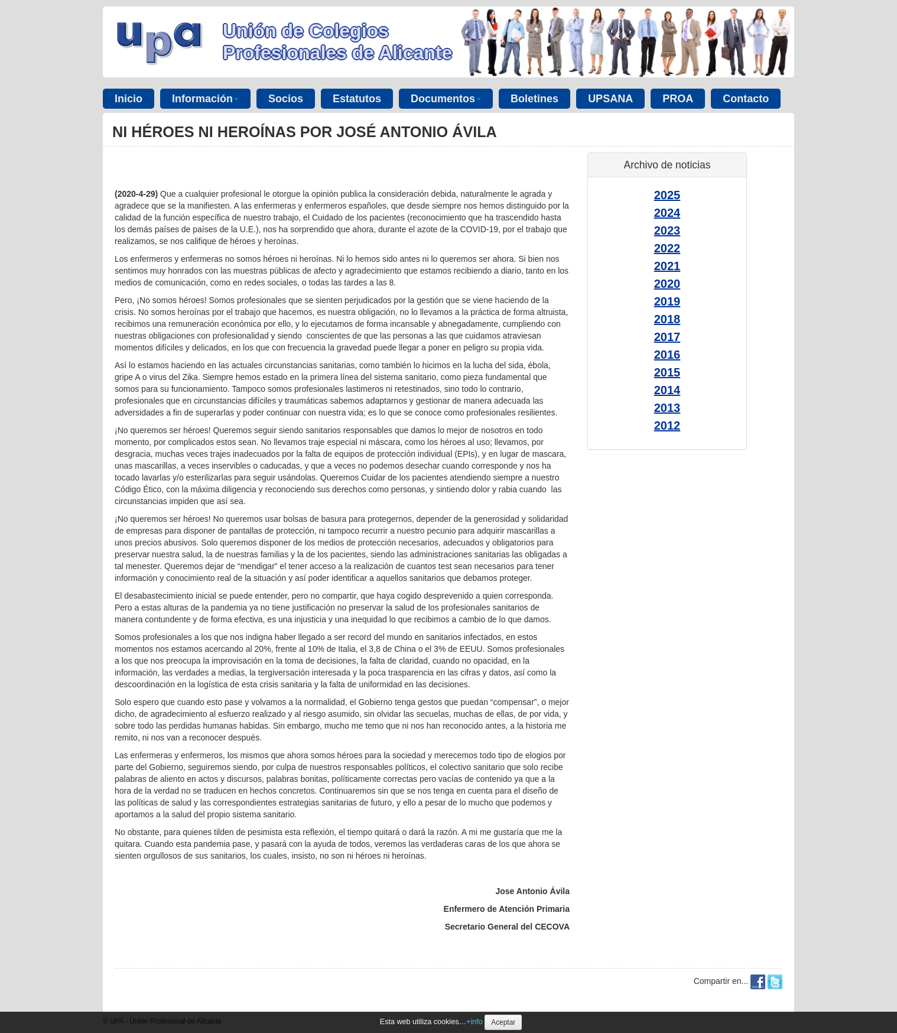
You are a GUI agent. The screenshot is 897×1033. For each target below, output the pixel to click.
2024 (667, 212)
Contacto (746, 99)
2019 (667, 301)
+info (474, 1022)
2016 (667, 354)
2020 (667, 283)
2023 (667, 230)
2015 (667, 372)
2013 (667, 407)
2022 (667, 248)
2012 (667, 425)
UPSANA (610, 99)
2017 (667, 336)
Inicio (128, 99)
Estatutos (357, 99)
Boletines (534, 99)
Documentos (446, 99)
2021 (667, 265)
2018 (667, 319)
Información (205, 99)
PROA (677, 99)
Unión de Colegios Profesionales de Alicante (337, 41)
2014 (667, 390)
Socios (285, 99)
